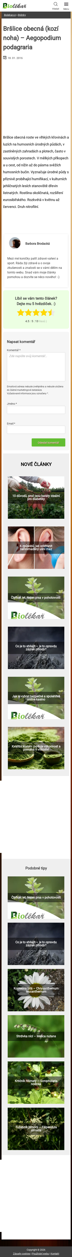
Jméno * (12, 403)
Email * (11, 423)
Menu (66, 5)
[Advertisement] (36, 96)
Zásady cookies (21, 1253)
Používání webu (40, 1253)
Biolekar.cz (10, 14)
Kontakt (55, 1253)
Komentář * (14, 350)
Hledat (55, 5)
